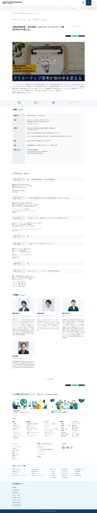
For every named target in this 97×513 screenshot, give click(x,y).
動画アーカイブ (15, 453)
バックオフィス (16, 434)
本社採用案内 (15, 492)
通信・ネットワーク (49, 432)
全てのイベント (15, 459)
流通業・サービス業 (65, 425)
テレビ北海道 (53, 477)
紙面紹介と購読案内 (16, 502)
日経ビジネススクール (17, 469)
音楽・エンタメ (75, 435)
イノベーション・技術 (50, 423)
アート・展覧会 (75, 434)
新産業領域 (63, 435)
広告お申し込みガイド (17, 500)
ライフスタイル (75, 430)
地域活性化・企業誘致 (32, 423)
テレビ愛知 (52, 475)
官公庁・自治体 (64, 434)
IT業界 (62, 430)
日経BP (33, 473)
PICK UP (14, 448)
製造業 (62, 423)
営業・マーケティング (18, 435)
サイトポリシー (40, 451)
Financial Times (35, 471)
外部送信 (39, 456)
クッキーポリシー (41, 454)
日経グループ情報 (16, 495)
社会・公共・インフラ (32, 429)
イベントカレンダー (16, 446)
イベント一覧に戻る (48, 379)
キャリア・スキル (76, 423)
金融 (62, 427)
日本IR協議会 (77, 471)
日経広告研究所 (36, 19)
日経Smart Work (35, 469)
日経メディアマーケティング (38, 475)
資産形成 (74, 425)
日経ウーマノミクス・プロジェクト (19, 475)
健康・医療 (74, 429)
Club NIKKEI (15, 473)
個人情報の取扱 (15, 489)
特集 (13, 457)
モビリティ (47, 435)
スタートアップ (16, 432)
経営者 (14, 423)
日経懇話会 (77, 473)
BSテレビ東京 (64, 473)
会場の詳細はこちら (31, 123)
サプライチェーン (49, 434)
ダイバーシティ (30, 434)
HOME (14, 13)
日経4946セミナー (16, 471)
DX (45, 427)
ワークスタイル (16, 427)
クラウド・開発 (48, 430)
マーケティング (22, 19)
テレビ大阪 (52, 473)
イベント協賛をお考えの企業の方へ (45, 449)
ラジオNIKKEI (64, 477)
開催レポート (15, 455)
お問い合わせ (40, 446)
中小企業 (63, 432)
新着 (13, 452)
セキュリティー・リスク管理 (51, 429)
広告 (29, 19)
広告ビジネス (44, 19)
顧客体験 (15, 437)
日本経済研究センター (79, 469)
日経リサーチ (53, 469)
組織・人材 (15, 425)
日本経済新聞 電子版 (16, 505)
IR (13, 430)
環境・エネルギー (31, 427)
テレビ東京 (52, 471)
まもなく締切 (15, 450)
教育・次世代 (75, 427)
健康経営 (15, 429)
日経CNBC (64, 475)
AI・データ (47, 425)
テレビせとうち (65, 471)
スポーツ (74, 432)
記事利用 (14, 487)
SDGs (28, 425)
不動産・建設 (64, 429)
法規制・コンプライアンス (33, 432)
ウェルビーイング (31, 435)
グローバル (29, 430)
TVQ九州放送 (64, 469)
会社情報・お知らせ (16, 497)
